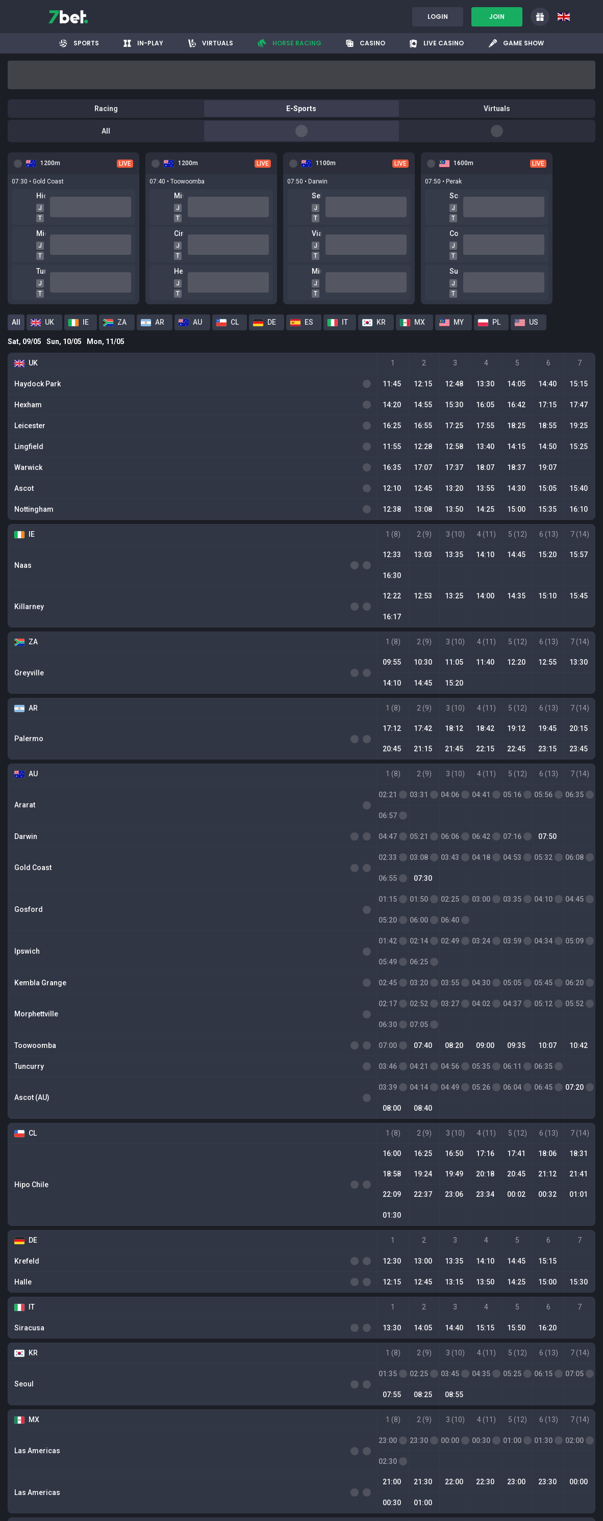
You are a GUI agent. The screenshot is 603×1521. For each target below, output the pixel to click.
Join (497, 16)
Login (438, 16)
